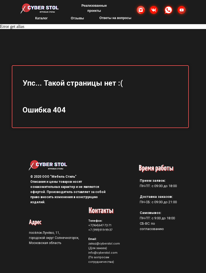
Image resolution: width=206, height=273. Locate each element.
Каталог (41, 18)
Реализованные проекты (94, 8)
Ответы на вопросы (115, 18)
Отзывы (77, 18)
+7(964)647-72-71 (100, 225)
